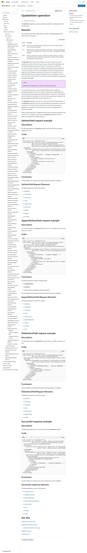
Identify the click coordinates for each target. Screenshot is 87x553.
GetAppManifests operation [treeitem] (11, 136)
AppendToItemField (33, 76)
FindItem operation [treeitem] (11, 128)
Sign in (83, 2)
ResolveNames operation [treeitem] (12, 285)
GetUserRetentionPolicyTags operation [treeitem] (13, 241)
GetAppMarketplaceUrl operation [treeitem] (12, 140)
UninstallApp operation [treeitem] (12, 316)
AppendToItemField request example (76, 18)
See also (71, 24)
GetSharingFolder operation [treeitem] (11, 216)
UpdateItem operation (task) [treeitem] (13, 333)
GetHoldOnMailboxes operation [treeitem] (12, 164)
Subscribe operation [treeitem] (11, 306)
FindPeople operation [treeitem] (12, 134)
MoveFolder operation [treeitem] (12, 252)
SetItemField (24, 76)
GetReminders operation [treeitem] (12, 198)
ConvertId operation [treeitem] (11, 73)
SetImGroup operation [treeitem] (12, 297)
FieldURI (26, 210)
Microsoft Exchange (29, 10)
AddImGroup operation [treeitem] (12, 57)
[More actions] (64, 11)
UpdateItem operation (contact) (29, 524)
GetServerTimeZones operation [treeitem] (12, 209)
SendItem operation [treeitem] (11, 291)
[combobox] (10, 12)
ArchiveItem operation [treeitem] (12, 71)
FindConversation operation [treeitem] (11, 123)
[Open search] (80, 2)
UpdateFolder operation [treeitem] (12, 322)
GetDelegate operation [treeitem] (12, 153)
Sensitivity (26, 216)
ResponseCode (28, 504)
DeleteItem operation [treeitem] (12, 104)
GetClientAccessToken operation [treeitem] (12, 146)
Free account (81, 5)
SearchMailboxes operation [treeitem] (11, 288)
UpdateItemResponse (29, 494)
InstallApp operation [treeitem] (11, 244)
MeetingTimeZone (26, 114)
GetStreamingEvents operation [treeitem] (11, 224)
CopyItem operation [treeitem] (11, 77)
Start (42, 101)
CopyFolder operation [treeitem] (12, 75)
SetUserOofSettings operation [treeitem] (11, 303)
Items (25, 507)
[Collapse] (17, 9)
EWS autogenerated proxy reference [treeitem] (11, 358)
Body (25, 329)
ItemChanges (39, 64)
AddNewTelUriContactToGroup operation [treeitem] (13, 64)
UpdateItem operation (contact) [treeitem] (13, 337)
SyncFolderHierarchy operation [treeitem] (12, 309)
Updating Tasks (25, 534)
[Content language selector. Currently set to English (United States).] (8, 551)
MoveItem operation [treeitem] (12, 254)
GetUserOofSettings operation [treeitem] (11, 235)
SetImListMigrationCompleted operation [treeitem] (13, 300)
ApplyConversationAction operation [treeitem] (13, 68)
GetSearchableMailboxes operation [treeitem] (12, 205)
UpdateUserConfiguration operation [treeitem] (13, 341)
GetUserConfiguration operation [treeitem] (12, 232)
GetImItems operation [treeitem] (12, 169)
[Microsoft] (3, 2)
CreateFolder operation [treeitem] (12, 83)
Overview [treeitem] (5, 15)
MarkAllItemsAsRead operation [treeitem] (12, 247)
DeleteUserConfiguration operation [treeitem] (12, 107)
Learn (22, 10)
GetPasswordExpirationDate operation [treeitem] (13, 189)
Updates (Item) (49, 72)
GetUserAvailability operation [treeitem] (11, 228)
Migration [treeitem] (5, 17)
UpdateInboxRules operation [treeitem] (11, 325)
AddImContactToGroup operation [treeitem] (12, 54)
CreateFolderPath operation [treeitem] (11, 85)
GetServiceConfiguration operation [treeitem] (12, 213)
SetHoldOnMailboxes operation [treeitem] (12, 294)
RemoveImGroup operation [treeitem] (11, 282)
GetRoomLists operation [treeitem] (12, 200)
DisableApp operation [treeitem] (12, 110)
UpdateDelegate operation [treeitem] (13, 320)
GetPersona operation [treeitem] (12, 192)
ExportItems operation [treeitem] (12, 120)
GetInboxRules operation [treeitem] (12, 171)
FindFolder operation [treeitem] (12, 126)
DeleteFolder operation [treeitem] (12, 102)
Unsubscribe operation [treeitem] (12, 318)
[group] (43, 157)
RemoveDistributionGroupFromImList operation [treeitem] (13, 274)
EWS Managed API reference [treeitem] (11, 348)
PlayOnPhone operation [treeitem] (12, 260)
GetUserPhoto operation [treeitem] (12, 238)
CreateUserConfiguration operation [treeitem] (12, 95)
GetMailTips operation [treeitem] (12, 175)
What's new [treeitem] (6, 23)
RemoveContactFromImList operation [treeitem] (13, 267)
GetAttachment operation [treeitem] (13, 143)
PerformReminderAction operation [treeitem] (12, 257)
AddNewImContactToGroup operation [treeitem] (13, 60)
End (47, 101)
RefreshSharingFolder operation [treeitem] (12, 263)
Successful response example (76, 22)
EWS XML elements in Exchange (32, 528)
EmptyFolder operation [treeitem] (12, 116)
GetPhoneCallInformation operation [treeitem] (13, 195)
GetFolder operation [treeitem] (11, 161)
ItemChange (46, 66)
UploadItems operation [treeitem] (12, 344)
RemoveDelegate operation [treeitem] (11, 271)
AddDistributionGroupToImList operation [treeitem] (13, 47)
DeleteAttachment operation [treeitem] (11, 99)
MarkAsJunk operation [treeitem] (12, 250)
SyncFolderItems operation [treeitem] (11, 313)
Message (26, 213)
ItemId (61, 72)
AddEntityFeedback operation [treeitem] (11, 50)
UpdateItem (27, 191)
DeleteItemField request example (77, 20)
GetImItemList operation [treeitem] (12, 167)
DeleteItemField (43, 76)
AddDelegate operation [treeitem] (12, 44)
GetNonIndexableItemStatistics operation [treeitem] (13, 185)
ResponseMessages (29, 498)
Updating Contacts (26, 531)
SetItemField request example (76, 15)
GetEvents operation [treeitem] (11, 159)
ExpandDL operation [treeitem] (11, 118)
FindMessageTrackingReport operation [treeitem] (13, 131)
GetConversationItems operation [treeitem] (12, 150)
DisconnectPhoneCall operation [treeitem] (12, 113)
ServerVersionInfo (28, 491)
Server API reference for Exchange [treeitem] (10, 369)
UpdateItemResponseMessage (31, 501)
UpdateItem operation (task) (28, 521)
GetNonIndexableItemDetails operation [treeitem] (13, 182)
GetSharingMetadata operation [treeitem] (12, 220)
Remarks (71, 13)
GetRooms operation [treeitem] (12, 202)
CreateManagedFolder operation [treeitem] (12, 91)
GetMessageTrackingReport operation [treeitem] (13, 178)
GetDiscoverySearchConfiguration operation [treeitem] (13, 156)
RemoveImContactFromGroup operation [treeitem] (13, 278)
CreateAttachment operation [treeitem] (11, 80)
